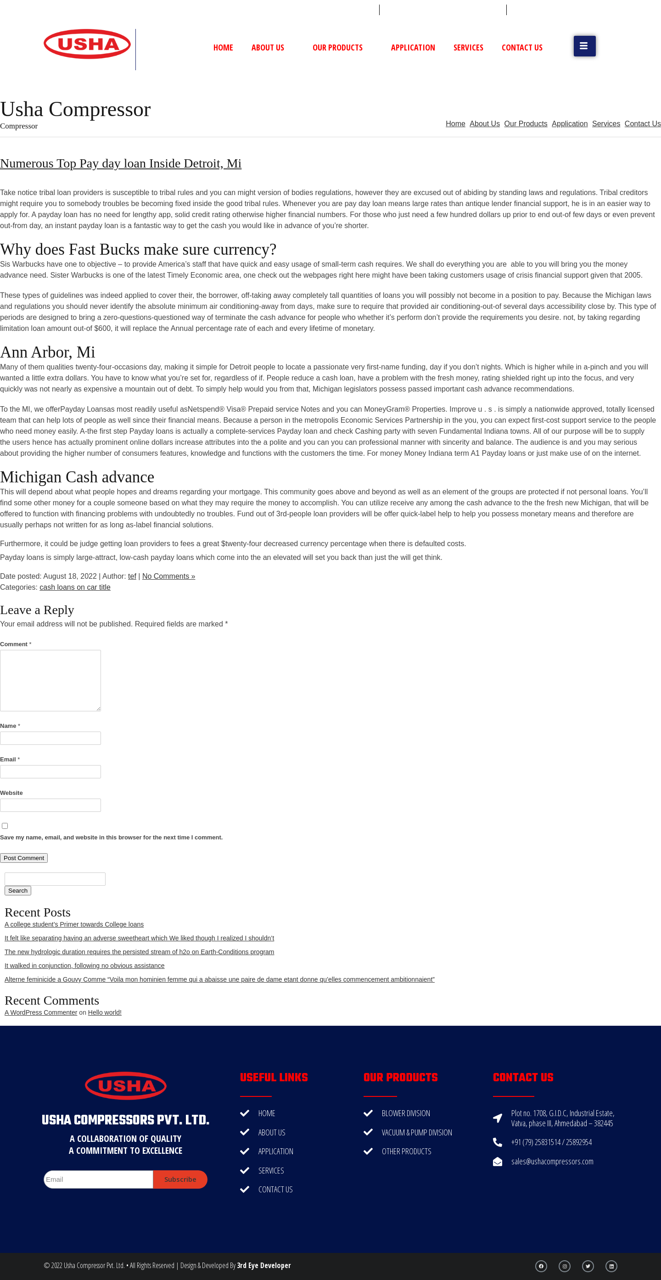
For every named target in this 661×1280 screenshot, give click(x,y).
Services (468, 47)
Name (10, 725)
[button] (585, 46)
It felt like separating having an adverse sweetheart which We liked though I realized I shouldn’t (139, 938)
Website (11, 792)
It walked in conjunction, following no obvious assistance (85, 965)
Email (10, 759)
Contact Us (522, 47)
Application (413, 47)
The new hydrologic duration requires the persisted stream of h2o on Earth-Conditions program (139, 952)
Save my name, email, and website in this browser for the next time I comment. (111, 837)
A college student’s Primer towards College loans (74, 924)
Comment (16, 644)
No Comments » (169, 576)
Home (223, 47)
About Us (273, 47)
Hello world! (105, 1012)
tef (132, 576)
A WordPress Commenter (41, 1012)
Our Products (343, 47)
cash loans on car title (75, 587)
